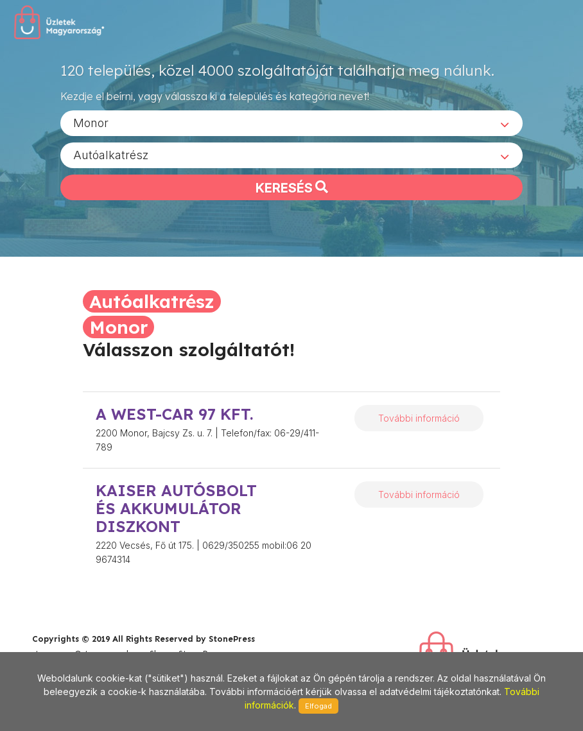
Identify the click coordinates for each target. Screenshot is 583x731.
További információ (419, 418)
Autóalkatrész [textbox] (110, 154)
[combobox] (291, 122)
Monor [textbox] (91, 122)
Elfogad (318, 705)
